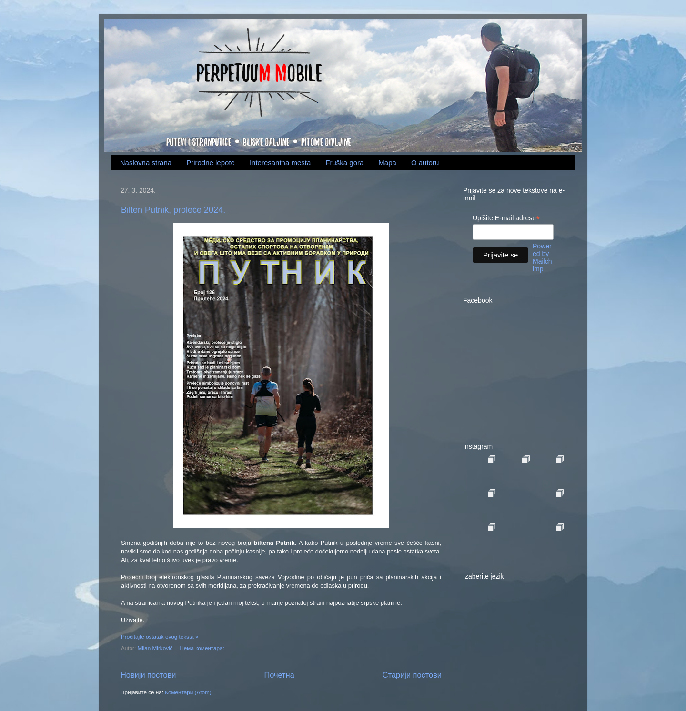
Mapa (387, 162)
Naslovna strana (146, 162)
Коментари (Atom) (188, 692)
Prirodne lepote (210, 162)
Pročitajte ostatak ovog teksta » (159, 636)
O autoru (425, 162)
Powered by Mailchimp (542, 257)
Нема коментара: (203, 648)
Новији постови (148, 675)
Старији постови (412, 675)
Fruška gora (344, 162)
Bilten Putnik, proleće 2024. (173, 210)
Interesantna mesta (280, 162)
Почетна (279, 675)
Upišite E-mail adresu (506, 218)
